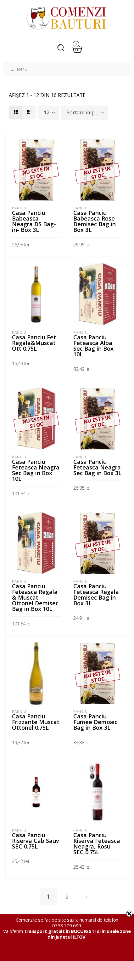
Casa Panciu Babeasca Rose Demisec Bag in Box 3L (94, 221)
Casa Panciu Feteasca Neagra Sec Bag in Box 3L (97, 467)
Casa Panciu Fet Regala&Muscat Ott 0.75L (34, 342)
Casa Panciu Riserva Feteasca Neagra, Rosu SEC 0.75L (96, 843)
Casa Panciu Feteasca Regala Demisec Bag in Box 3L (96, 594)
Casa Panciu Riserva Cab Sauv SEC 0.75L (35, 840)
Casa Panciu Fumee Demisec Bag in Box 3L (95, 721)
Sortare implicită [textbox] (86, 112)
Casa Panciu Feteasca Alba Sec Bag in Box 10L (93, 345)
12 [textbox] (46, 112)
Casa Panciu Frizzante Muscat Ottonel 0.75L (35, 721)
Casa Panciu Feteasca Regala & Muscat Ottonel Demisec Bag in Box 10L (35, 597)
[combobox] (48, 113)
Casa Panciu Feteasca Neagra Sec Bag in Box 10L (35, 470)
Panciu (19, 207)
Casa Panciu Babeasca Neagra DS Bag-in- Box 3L (34, 221)
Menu (18, 69)
